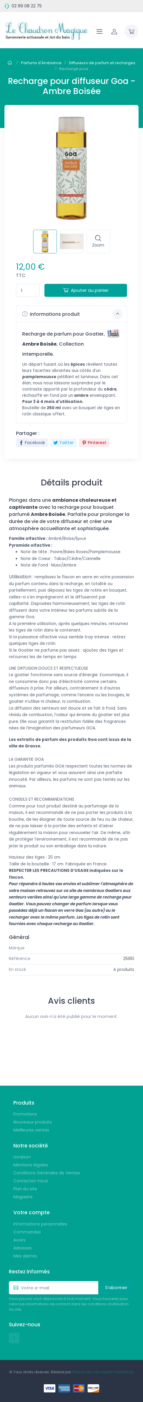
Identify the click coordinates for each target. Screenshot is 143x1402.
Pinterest (94, 443)
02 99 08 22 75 (27, 6)
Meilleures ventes (31, 1130)
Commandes (27, 1232)
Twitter (63, 443)
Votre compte (31, 1212)
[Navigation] (99, 31)
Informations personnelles (40, 1224)
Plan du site (25, 1189)
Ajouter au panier (86, 290)
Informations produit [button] (72, 314)
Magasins (23, 1197)
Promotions (25, 1114)
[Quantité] (28, 290)
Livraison (22, 1157)
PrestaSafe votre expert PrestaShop (103, 1372)
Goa (130, 948)
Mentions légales (30, 1165)
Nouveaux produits (32, 1122)
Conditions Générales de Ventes (46, 1173)
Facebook (32, 443)
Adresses (22, 1248)
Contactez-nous (30, 1181)
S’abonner (116, 1287)
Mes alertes (25, 1256)
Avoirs (19, 1240)
